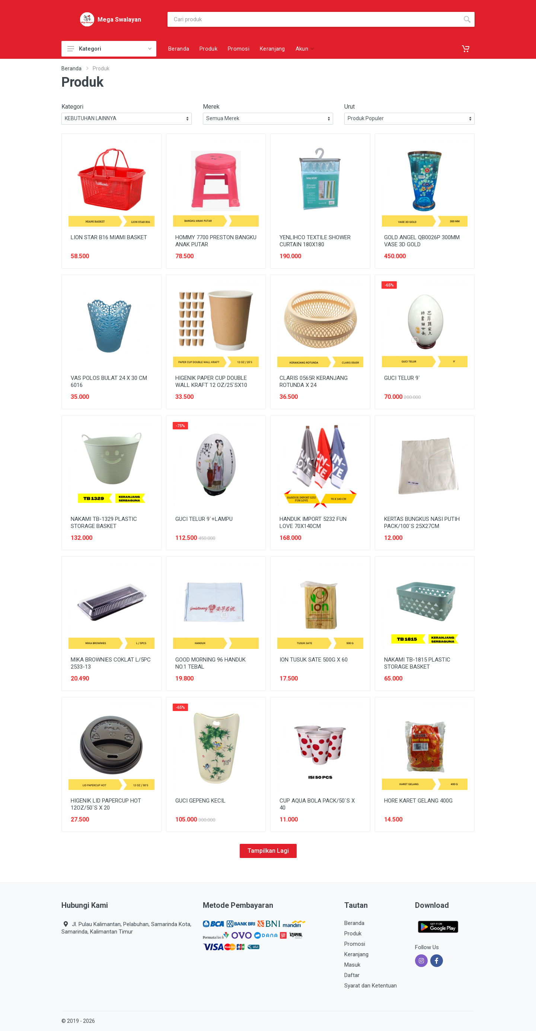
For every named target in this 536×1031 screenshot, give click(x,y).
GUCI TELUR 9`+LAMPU (204, 519)
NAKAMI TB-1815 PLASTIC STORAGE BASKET (417, 663)
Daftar (352, 975)
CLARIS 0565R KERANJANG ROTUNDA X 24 (314, 381)
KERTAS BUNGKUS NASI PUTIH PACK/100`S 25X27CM (422, 522)
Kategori (109, 48)
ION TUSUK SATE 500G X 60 (314, 659)
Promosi (354, 944)
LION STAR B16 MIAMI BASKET (109, 237)
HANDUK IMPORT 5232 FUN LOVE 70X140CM (313, 522)
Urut (349, 106)
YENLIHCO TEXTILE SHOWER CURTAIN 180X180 (315, 241)
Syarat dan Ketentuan (370, 985)
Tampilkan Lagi (268, 850)
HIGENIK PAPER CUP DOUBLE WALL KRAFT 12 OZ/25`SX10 (211, 381)
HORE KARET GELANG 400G (418, 800)
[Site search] (314, 19)
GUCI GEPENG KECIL (200, 800)
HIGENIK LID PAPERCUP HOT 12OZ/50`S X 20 (106, 804)
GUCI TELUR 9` (402, 378)
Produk (352, 933)
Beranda (71, 68)
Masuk (352, 964)
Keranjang (356, 954)
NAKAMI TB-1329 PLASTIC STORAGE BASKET (104, 522)
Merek (211, 106)
